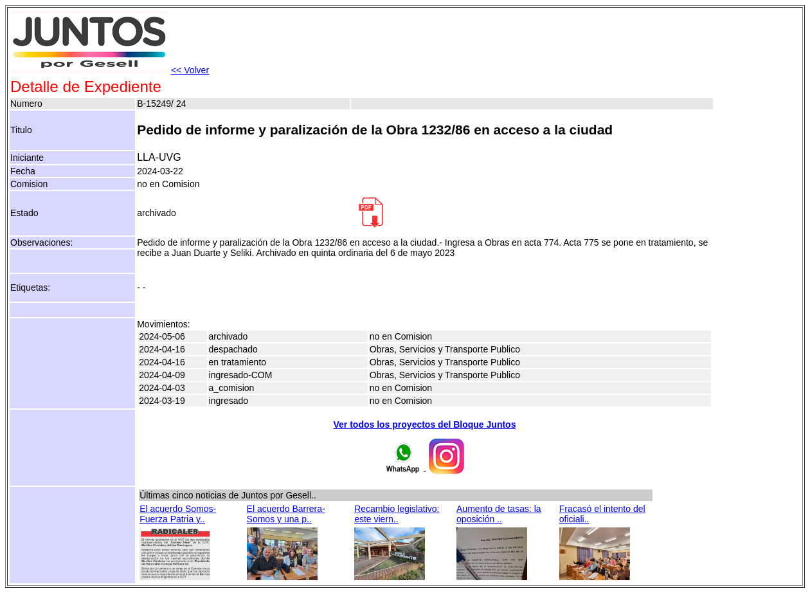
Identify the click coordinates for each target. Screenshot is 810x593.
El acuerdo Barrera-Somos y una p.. (286, 514)
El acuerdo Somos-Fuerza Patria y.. (178, 514)
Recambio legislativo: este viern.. (396, 514)
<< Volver (190, 70)
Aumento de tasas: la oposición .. (498, 514)
